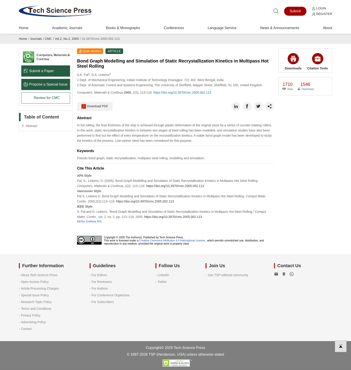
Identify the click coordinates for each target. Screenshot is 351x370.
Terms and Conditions (36, 308)
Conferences (174, 28)
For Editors (99, 275)
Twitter (162, 282)
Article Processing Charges (40, 288)
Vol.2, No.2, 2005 (67, 39)
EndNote (91, 221)
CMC (48, 39)
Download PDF (94, 106)
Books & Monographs (123, 28)
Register (322, 14)
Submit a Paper (39, 71)
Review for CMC (47, 98)
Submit (295, 11)
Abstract (31, 126)
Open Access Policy (35, 282)
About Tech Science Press (39, 275)
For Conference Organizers (111, 295)
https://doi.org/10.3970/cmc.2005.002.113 (182, 92)
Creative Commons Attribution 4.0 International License (172, 240)
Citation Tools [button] (317, 61)
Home (23, 28)
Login (319, 8)
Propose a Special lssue (46, 84)
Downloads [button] (293, 61)
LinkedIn (163, 275)
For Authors (100, 288)
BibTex (81, 221)
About (327, 28)
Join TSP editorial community (228, 275)
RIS (99, 221)
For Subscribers (103, 302)
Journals (36, 39)
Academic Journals (67, 28)
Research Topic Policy (36, 302)
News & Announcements (279, 28)
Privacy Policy (31, 315)
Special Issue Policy (35, 295)
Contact (26, 329)
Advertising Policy (33, 322)
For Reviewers (102, 282)
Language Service (222, 28)
